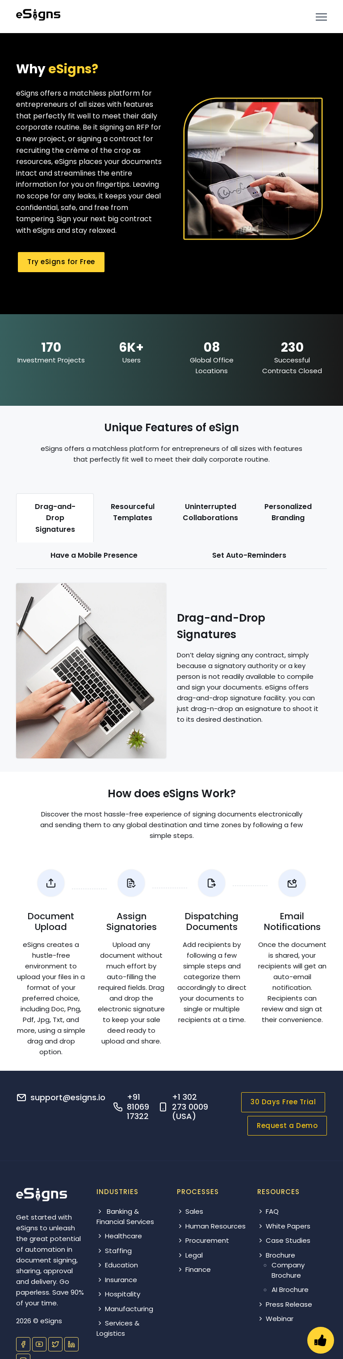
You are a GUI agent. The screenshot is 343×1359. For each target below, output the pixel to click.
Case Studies (283, 1240)
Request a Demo (287, 1125)
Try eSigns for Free (61, 261)
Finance (194, 1269)
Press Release (284, 1304)
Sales (190, 1211)
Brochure (276, 1255)
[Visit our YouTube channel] (39, 1344)
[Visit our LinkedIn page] (71, 1344)
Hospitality (118, 1294)
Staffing (114, 1250)
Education (117, 1265)
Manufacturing (124, 1308)
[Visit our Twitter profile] (55, 1344)
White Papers (283, 1226)
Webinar (275, 1318)
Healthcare (119, 1236)
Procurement (203, 1240)
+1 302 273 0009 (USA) (190, 1106)
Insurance (116, 1279)
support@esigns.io (67, 1097)
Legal (190, 1255)
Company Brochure (288, 1270)
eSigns (51, 1320)
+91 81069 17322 (138, 1106)
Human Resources (211, 1226)
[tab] (55, 518)
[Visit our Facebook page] (23, 1344)
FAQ (268, 1211)
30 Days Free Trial (283, 1102)
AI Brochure (290, 1289)
